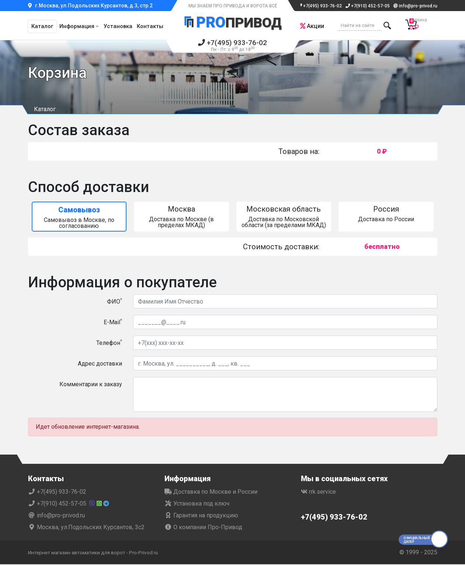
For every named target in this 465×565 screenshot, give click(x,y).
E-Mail (113, 322)
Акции (309, 26)
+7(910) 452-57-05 (368, 5)
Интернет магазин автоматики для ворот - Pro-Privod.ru (104, 553)
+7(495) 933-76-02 (320, 5)
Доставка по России (386, 214)
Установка (118, 26)
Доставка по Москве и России (210, 492)
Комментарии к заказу (90, 384)
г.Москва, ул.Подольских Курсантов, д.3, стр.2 (90, 5)
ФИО (114, 302)
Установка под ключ (196, 504)
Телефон (109, 343)
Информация (76, 26)
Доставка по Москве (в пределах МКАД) (181, 217)
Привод (232, 23)
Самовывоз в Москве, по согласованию (79, 218)
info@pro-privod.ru (415, 5)
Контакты (150, 26)
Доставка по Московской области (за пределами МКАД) (284, 217)
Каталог (42, 26)
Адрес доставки (100, 364)
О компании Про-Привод (203, 527)
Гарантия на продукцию (201, 516)
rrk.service (318, 492)
